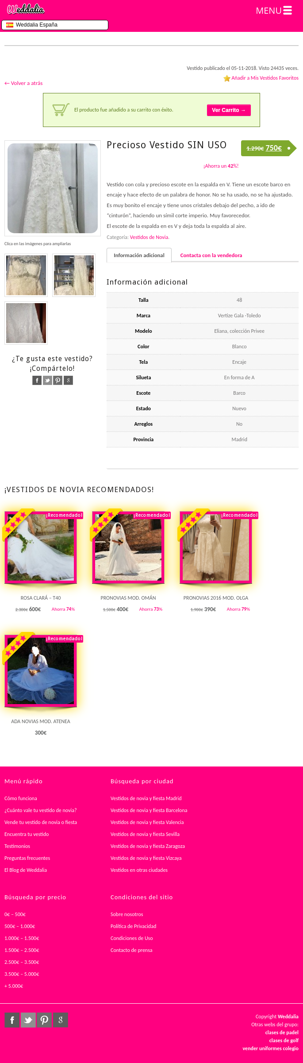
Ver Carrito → (229, 110)
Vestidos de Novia (149, 237)
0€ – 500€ (15, 914)
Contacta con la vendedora (211, 255)
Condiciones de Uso (132, 938)
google (68, 380)
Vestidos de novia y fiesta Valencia (147, 822)
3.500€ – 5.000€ (21, 974)
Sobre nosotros (127, 914)
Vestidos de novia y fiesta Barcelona (149, 810)
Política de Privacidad (133, 926)
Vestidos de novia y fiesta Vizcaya (146, 858)
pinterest (57, 380)
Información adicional (139, 255)
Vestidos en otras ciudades (139, 870)
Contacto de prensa (132, 950)
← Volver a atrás (23, 83)
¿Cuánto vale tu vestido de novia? (40, 810)
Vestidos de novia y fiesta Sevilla (145, 834)
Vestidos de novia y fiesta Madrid (146, 798)
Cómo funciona (20, 798)
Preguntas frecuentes (27, 858)
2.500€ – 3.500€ (21, 962)
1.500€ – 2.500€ (21, 950)
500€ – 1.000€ (19, 926)
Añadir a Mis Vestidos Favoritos (265, 78)
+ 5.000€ (13, 986)
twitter (47, 380)
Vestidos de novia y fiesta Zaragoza (148, 846)
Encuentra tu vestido (26, 834)
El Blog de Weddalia (25, 870)
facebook (37, 380)
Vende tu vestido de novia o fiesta (40, 822)
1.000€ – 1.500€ (21, 938)
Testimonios (17, 846)
